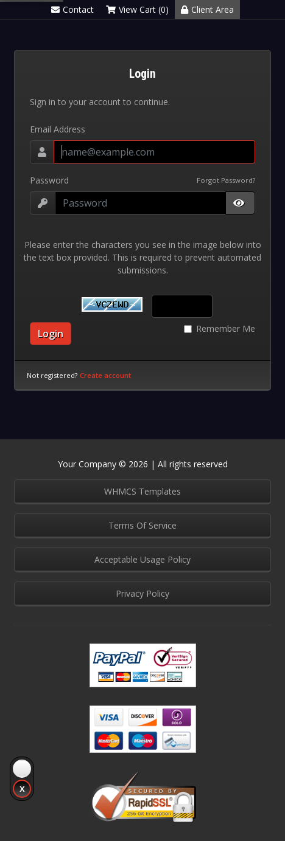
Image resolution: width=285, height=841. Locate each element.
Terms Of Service (142, 525)
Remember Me (225, 328)
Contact (72, 9)
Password (49, 180)
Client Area (207, 9)
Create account (105, 375)
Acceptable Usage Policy (142, 559)
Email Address (57, 129)
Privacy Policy (142, 593)
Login (50, 333)
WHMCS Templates (142, 491)
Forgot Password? (226, 180)
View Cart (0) (137, 9)
